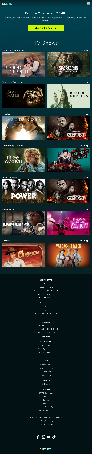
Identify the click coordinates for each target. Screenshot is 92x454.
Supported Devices (46, 372)
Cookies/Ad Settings (46, 421)
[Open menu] (88, 3)
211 (46, 306)
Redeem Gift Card (46, 352)
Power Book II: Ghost (46, 287)
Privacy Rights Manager (46, 410)
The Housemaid (46, 303)
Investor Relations (46, 424)
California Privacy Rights (46, 407)
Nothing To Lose (46, 310)
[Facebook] (38, 437)
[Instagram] (43, 437)
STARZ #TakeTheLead (46, 396)
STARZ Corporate (46, 393)
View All (85, 51)
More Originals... (46, 298)
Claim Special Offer (46, 349)
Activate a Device (46, 368)
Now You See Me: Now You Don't (46, 313)
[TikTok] (54, 437)
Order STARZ (46, 345)
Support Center (46, 365)
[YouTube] (48, 437)
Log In (46, 356)
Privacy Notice (46, 403)
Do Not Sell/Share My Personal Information (46, 417)
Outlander (46, 284)
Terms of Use (46, 414)
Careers (46, 400)
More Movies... (46, 317)
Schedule (46, 384)
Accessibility (46, 375)
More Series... (46, 336)
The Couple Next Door (46, 294)
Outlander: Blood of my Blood (46, 291)
